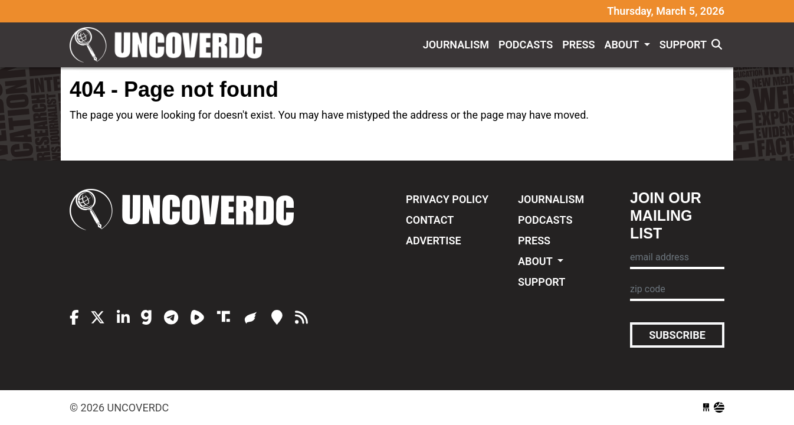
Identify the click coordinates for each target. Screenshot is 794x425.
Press (578, 44)
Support (683, 44)
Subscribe (677, 335)
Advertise (433, 240)
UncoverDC (170, 45)
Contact (430, 220)
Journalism (456, 44)
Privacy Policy (447, 199)
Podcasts (525, 44)
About (622, 44)
